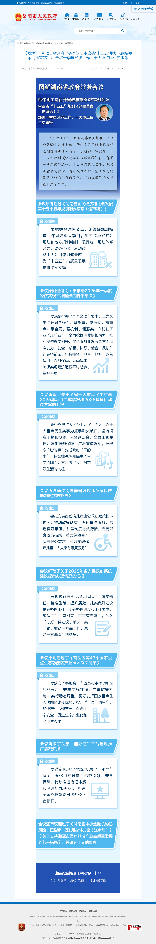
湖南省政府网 (33, 3)
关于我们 (63, 911)
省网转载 (50, 43)
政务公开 (29, 43)
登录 (137, 3)
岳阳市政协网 (58, 3)
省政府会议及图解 (65, 43)
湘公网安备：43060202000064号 (100, 938)
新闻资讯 (40, 43)
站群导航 (83, 911)
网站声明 (93, 911)
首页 (21, 43)
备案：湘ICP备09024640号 (75, 938)
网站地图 (73, 911)
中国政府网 (21, 3)
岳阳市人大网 (46, 3)
